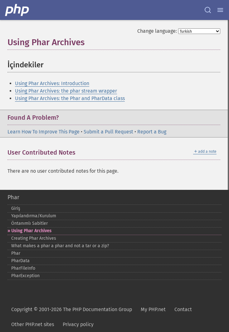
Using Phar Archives (31, 230)
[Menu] (220, 10)
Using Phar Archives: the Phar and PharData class (70, 98)
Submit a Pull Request (108, 132)
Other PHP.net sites (32, 324)
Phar (13, 197)
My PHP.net (153, 309)
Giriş (15, 208)
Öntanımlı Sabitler (29, 223)
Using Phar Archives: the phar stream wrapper (66, 91)
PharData (20, 260)
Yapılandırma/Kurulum (33, 216)
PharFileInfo (23, 268)
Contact (183, 309)
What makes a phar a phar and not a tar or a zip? (60, 245)
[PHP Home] (17, 10)
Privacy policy (78, 324)
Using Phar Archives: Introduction (52, 83)
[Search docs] (208, 10)
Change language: (157, 31)
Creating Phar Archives (33, 238)
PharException (25, 275)
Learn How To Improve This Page (43, 132)
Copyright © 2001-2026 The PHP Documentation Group (71, 309)
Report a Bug (151, 132)
